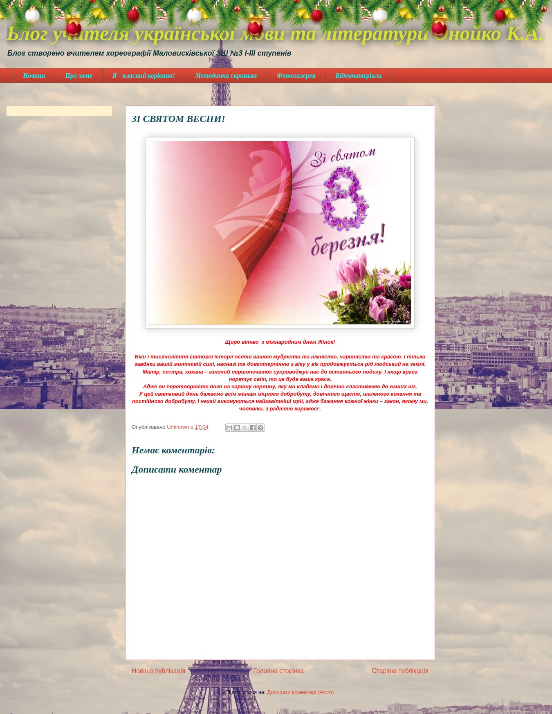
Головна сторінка (279, 670)
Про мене (78, 75)
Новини (34, 75)
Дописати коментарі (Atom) (300, 692)
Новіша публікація (158, 670)
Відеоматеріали (358, 75)
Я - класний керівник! (143, 75)
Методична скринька (226, 75)
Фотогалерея (296, 75)
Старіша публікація (400, 670)
